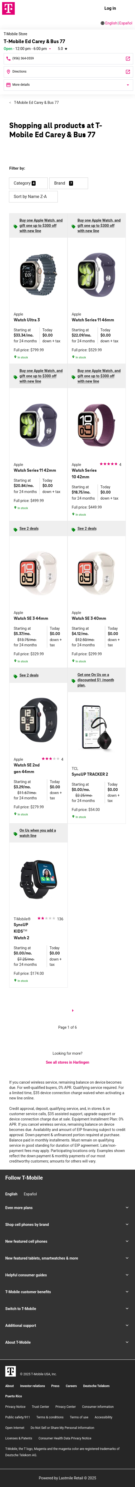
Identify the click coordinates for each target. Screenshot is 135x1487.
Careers (71, 1386)
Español (125, 23)
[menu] (126, 8)
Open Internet (14, 1428)
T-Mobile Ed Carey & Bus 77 (36, 102)
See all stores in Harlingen (67, 1062)
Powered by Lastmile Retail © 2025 (67, 1478)
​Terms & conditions (50, 1417)
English (111, 23)
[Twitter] (25, 1187)
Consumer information (98, 1407)
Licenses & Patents (18, 1438)
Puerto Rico (13, 1396)
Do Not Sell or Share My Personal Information (62, 1428)
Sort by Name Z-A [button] (33, 197)
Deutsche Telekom (96, 1386)
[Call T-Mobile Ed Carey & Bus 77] (68, 58)
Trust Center (40, 1407)
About (9, 1386)
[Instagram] (7, 1187)
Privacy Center (65, 1407)
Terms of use (79, 1417)
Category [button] (22, 183)
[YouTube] (34, 1187)
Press (55, 1386)
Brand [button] (59, 183)
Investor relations (32, 1386)
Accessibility (103, 1417)
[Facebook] (16, 1187)
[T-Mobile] (10, 1371)
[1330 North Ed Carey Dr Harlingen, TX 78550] (68, 72)
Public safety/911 (17, 1417)
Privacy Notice (15, 1407)
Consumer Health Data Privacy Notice (64, 1438)
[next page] (73, 1011)
